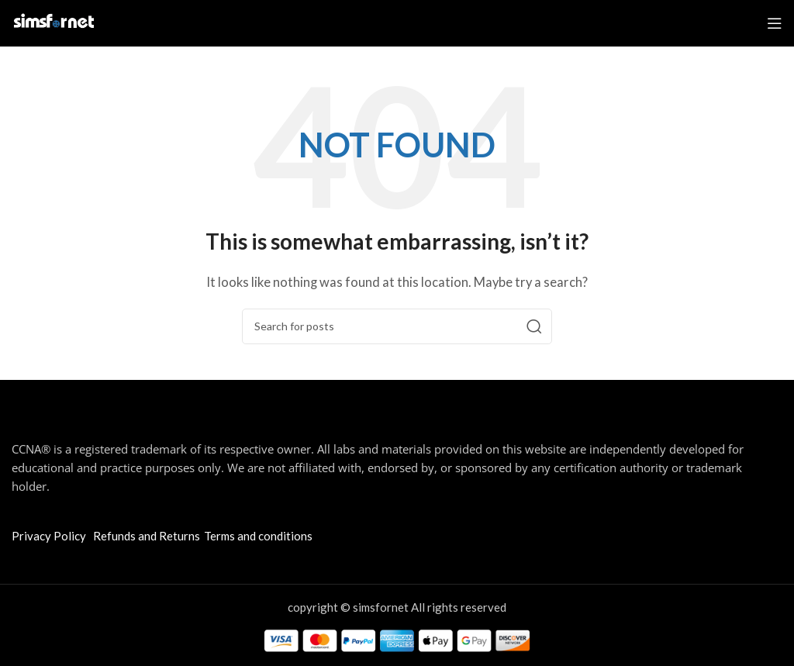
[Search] (397, 326)
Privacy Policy (49, 536)
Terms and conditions (258, 536)
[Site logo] (54, 22)
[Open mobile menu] (774, 23)
